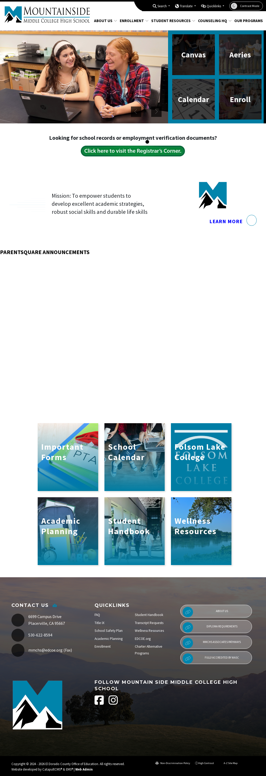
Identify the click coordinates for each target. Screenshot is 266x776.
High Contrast (206, 763)
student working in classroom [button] (162, 142)
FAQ (97, 615)
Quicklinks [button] (214, 6)
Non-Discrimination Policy (172, 763)
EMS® (69, 769)
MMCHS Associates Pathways (212, 643)
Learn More (233, 232)
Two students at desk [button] (147, 142)
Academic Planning (109, 638)
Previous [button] (136, 112)
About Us (104, 20)
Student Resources (171, 20)
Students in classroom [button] (152, 142)
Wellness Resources (149, 630)
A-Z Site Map (228, 763)
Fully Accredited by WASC (211, 658)
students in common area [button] (157, 142)
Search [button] (162, 6)
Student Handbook (149, 615)
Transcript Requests (149, 623)
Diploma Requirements (210, 627)
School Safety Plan (109, 630)
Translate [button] (186, 6)
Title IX (99, 623)
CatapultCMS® (52, 769)
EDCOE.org (143, 638)
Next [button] (156, 112)
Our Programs (247, 20)
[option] (84, 76)
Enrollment (132, 20)
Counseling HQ (213, 20)
